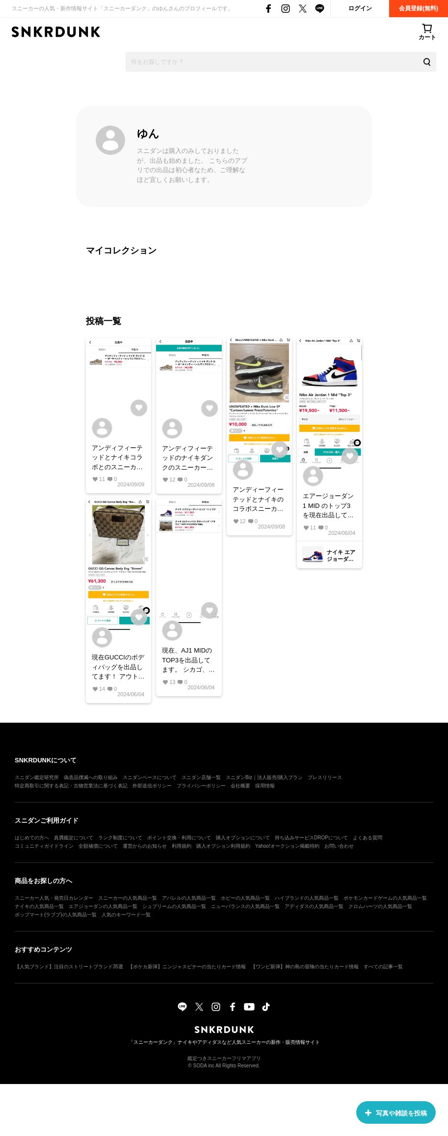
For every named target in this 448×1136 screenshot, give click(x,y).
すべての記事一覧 (383, 966)
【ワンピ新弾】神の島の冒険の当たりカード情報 (305, 966)
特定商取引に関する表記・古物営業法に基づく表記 (71, 785)
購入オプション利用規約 (223, 846)
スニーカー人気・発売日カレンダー (54, 898)
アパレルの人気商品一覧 (189, 898)
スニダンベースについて (150, 777)
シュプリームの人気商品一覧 (174, 906)
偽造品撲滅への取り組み (91, 777)
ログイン (360, 8)
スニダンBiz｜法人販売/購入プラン (264, 777)
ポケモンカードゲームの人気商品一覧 (385, 898)
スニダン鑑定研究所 (37, 777)
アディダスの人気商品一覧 (314, 906)
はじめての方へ (32, 837)
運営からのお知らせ (145, 846)
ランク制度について (120, 837)
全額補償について (98, 846)
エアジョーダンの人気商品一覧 (103, 906)
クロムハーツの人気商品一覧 (380, 906)
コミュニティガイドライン (44, 846)
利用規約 (181, 846)
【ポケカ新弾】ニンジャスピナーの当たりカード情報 (187, 966)
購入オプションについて (243, 837)
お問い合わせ (339, 846)
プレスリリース (325, 777)
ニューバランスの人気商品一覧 (245, 906)
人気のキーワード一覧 (126, 914)
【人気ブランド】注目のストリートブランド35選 (69, 966)
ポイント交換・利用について (179, 837)
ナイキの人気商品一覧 (39, 906)
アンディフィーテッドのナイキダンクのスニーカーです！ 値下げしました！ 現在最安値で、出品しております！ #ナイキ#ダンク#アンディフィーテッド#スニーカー (188, 459)
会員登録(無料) (418, 8)
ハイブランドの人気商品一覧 (307, 898)
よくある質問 (367, 837)
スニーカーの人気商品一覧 (127, 898)
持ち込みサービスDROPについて (311, 837)
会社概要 (240, 785)
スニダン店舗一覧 (201, 777)
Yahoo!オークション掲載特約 (287, 846)
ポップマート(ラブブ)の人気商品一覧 (56, 914)
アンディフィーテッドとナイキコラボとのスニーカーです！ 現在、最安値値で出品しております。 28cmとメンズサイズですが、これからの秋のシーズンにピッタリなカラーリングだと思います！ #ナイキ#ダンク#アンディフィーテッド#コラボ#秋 (118, 458)
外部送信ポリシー (152, 785)
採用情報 (265, 785)
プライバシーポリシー (201, 785)
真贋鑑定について (73, 837)
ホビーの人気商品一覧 (245, 898)
